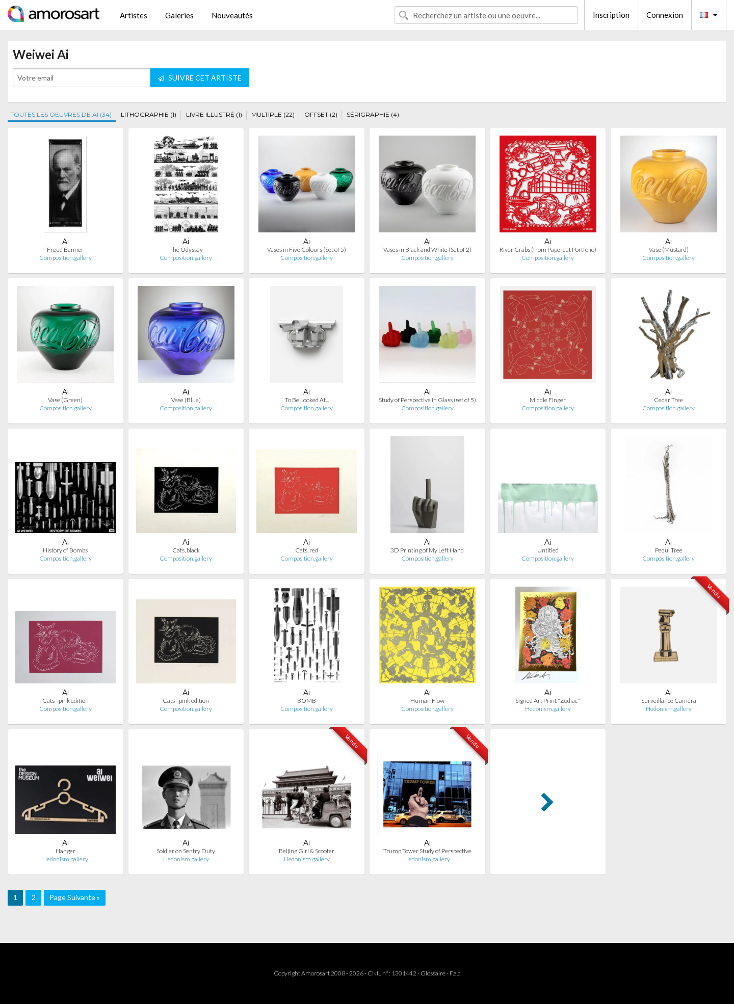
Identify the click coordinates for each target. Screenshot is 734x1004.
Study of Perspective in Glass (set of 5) (427, 400)
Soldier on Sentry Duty (185, 851)
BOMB (306, 700)
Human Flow (427, 700)
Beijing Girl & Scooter (306, 851)
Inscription (611, 14)
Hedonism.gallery (548, 708)
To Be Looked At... (307, 400)
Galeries (179, 15)
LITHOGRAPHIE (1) (148, 114)
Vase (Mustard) (669, 249)
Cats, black (186, 550)
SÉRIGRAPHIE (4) (373, 114)
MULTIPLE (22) (273, 114)
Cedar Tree (668, 400)
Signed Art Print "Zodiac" (547, 700)
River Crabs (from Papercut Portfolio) (548, 249)
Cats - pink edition (65, 700)
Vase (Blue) (186, 400)
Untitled (548, 550)
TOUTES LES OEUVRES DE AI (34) (61, 114)
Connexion (664, 14)
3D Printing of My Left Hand (427, 550)
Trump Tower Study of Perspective (427, 851)
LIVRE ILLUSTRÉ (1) (214, 114)
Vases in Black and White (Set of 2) (427, 249)
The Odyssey (186, 249)
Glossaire (433, 973)
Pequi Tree (669, 550)
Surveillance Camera (668, 700)
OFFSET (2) (320, 114)
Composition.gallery (65, 257)
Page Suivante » (74, 897)
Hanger (65, 851)
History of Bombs (65, 550)
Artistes (133, 15)
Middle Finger (548, 400)
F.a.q (455, 973)
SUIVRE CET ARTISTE (200, 77)
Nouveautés (232, 15)
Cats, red (306, 550)
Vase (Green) (65, 400)
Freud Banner (65, 249)
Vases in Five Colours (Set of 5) (306, 249)
